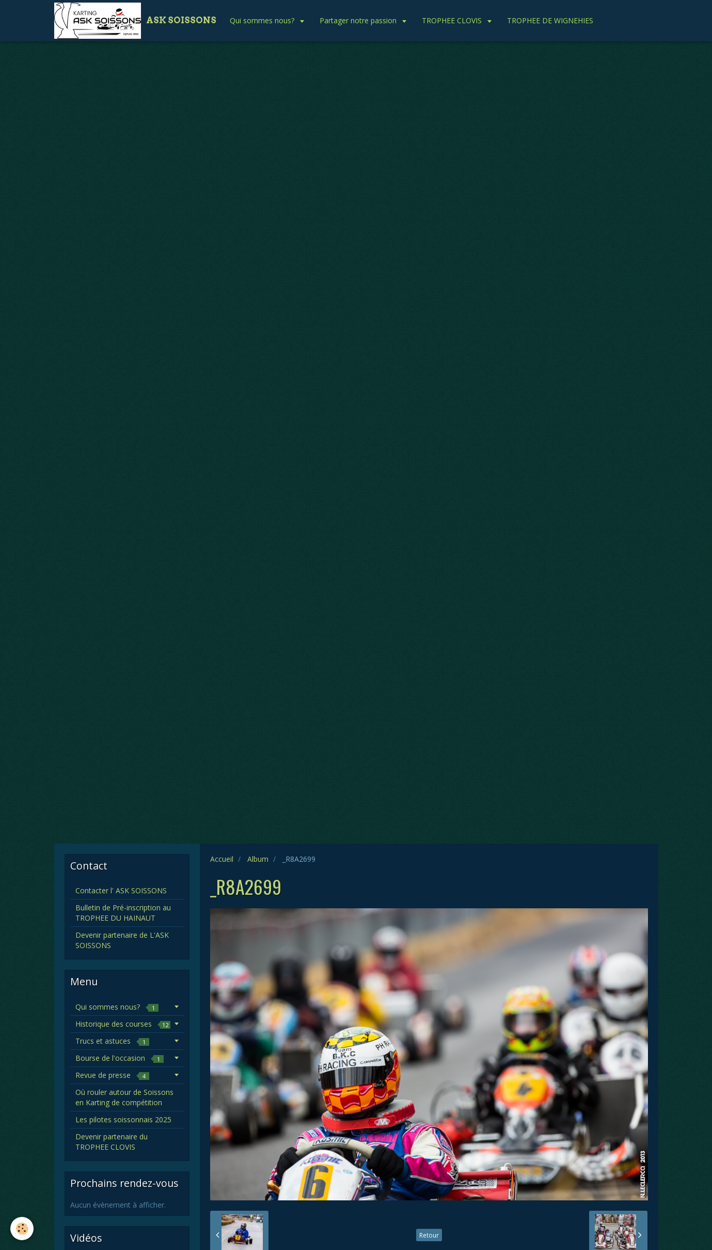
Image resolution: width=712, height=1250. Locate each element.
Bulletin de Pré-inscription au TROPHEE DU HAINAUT (123, 913)
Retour (429, 1235)
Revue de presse (112, 1075)
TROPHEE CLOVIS (453, 20)
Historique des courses (122, 1024)
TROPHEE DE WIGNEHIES (550, 20)
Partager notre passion (359, 20)
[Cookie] (22, 1228)
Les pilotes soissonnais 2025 (123, 1119)
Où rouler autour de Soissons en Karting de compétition (124, 1097)
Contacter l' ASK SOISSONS (121, 890)
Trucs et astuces (112, 1041)
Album (257, 859)
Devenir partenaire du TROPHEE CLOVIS (111, 1142)
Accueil (221, 859)
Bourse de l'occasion (119, 1058)
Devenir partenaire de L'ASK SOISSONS (122, 940)
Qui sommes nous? (263, 20)
